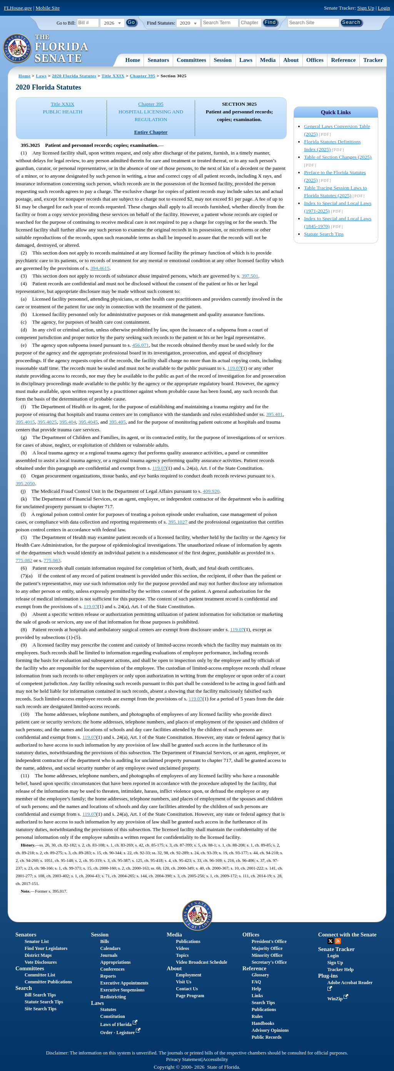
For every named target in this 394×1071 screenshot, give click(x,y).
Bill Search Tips (40, 995)
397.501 (250, 276)
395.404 (67, 422)
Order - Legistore (121, 1032)
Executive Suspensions (122, 990)
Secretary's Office (269, 962)
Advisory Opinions (270, 1030)
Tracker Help (340, 969)
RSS (338, 941)
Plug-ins (328, 976)
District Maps (38, 955)
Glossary (260, 975)
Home (132, 60)
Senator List (37, 941)
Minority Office (267, 955)
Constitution (112, 1016)
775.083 (52, 560)
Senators (158, 60)
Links (257, 995)
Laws (245, 60)
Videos (182, 948)
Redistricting (113, 996)
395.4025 (47, 422)
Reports (108, 976)
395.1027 (177, 522)
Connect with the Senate (347, 934)
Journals (109, 955)
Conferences (112, 969)
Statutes (108, 1009)
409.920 (211, 491)
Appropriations (115, 962)
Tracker (373, 60)
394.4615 (100, 268)
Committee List (40, 975)
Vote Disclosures (41, 962)
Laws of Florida (119, 1024)
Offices (315, 60)
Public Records (267, 1037)
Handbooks (263, 1023)
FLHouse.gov (18, 8)
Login (384, 8)
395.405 (117, 422)
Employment (188, 975)
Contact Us (187, 988)
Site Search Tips (41, 1008)
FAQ (256, 982)
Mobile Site (48, 8)
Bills (104, 941)
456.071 (140, 345)
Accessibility (215, 1059)
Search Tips (263, 1002)
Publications (188, 941)
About (291, 60)
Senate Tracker (336, 949)
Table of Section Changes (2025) (337, 157)
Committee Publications (48, 982)
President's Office (269, 941)
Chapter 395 (142, 75)
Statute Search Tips (324, 234)
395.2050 (25, 483)
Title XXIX (113, 75)
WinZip (338, 998)
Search (23, 988)
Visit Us (183, 982)
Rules (257, 1016)
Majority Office (267, 948)
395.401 (274, 414)
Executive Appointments (124, 983)
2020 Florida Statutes (74, 75)
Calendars (110, 948)
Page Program (190, 995)
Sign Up (365, 8)
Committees (191, 60)
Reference (343, 60)
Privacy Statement (183, 1059)
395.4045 (88, 422)
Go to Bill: (66, 23)
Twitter (330, 941)
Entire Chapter (151, 132)
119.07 (234, 368)
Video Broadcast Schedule (201, 962)
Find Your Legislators (46, 948)
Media (268, 60)
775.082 (24, 560)
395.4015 (25, 422)
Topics (182, 955)
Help (256, 988)
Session (223, 60)
